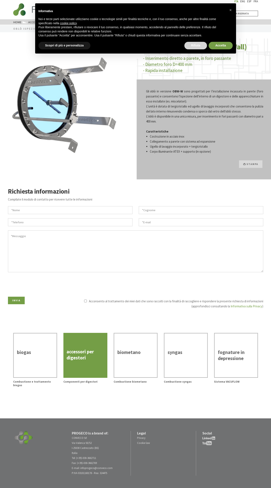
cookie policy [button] (68, 23)
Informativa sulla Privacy (246, 306)
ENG (242, 1)
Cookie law (143, 443)
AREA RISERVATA (240, 13)
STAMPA (250, 163)
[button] (230, 10)
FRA (256, 1)
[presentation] (40, 283)
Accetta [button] (220, 45)
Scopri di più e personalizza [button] (64, 45)
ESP (249, 1)
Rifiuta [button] (195, 45)
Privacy (141, 437)
